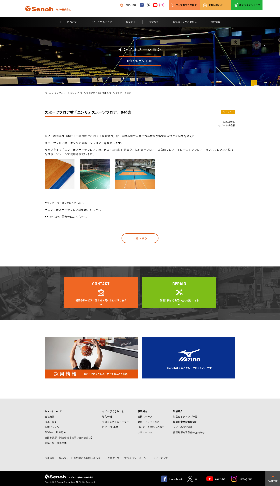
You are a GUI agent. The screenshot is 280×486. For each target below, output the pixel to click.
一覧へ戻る (140, 238)
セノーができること (101, 22)
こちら (75, 203)
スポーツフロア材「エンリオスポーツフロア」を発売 (104, 93)
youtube (155, 5)
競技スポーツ (145, 416)
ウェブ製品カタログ (186, 5)
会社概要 (49, 416)
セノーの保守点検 (182, 427)
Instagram (242, 478)
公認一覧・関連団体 (56, 443)
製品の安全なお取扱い (185, 22)
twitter (148, 5)
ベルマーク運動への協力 (151, 427)
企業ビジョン (52, 427)
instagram (161, 5)
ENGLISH (128, 5)
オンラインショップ (249, 5)
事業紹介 (131, 22)
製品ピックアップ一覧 (185, 416)
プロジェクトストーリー (115, 422)
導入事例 (107, 416)
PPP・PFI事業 (110, 427)
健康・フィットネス (149, 422)
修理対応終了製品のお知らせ (189, 432)
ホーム (48, 93)
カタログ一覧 (112, 458)
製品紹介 (154, 22)
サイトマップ (160, 458)
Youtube (216, 478)
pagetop (272, 478)
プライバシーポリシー (136, 458)
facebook (142, 5)
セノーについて (68, 22)
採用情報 (215, 22)
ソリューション (146, 432)
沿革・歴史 (51, 422)
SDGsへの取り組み (55, 432)
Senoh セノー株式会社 (48, 14)
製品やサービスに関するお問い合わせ (80, 458)
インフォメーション (64, 93)
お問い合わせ (216, 5)
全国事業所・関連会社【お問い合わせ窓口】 (69, 437)
